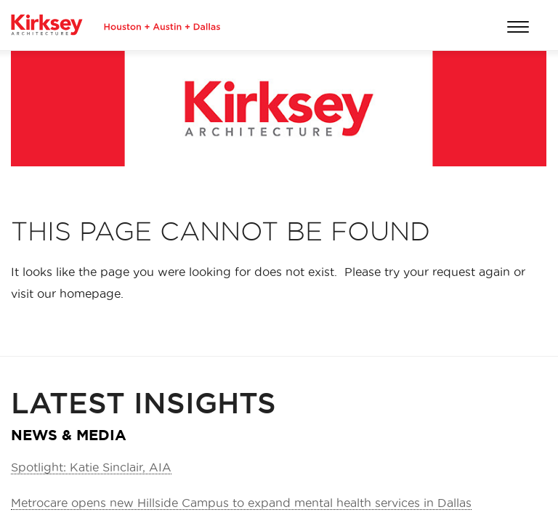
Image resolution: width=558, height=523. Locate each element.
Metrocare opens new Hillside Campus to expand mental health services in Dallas (241, 502)
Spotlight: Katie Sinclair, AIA (91, 467)
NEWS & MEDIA (68, 434)
